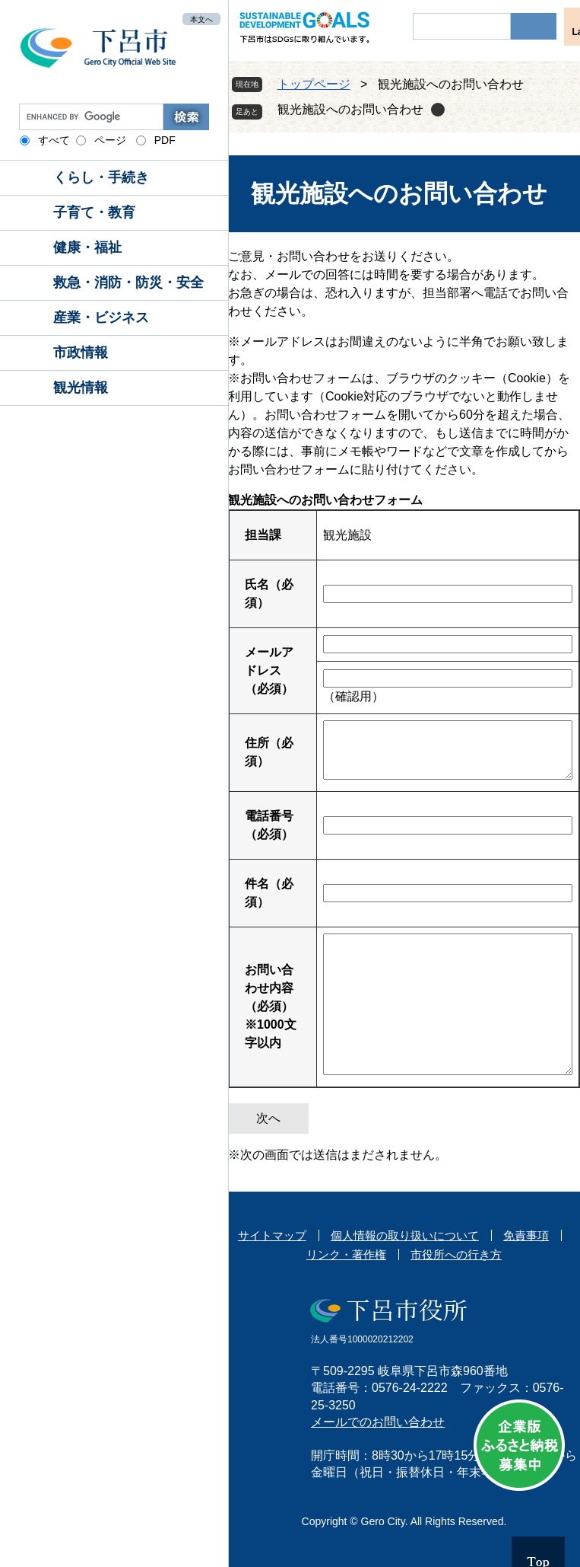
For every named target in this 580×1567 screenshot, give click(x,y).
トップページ (313, 84)
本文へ (201, 18)
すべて (54, 140)
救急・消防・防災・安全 (128, 282)
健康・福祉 (87, 247)
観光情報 (80, 387)
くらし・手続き (101, 177)
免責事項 (526, 1235)
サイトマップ (272, 1235)
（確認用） (353, 696)
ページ (110, 140)
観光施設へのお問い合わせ (350, 109)
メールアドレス (269, 670)
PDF (165, 140)
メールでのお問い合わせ (378, 1421)
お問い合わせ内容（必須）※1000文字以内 (270, 1006)
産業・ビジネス (101, 317)
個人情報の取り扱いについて (405, 1235)
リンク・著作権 (346, 1254)
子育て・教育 (94, 212)
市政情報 (80, 352)
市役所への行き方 (456, 1254)
